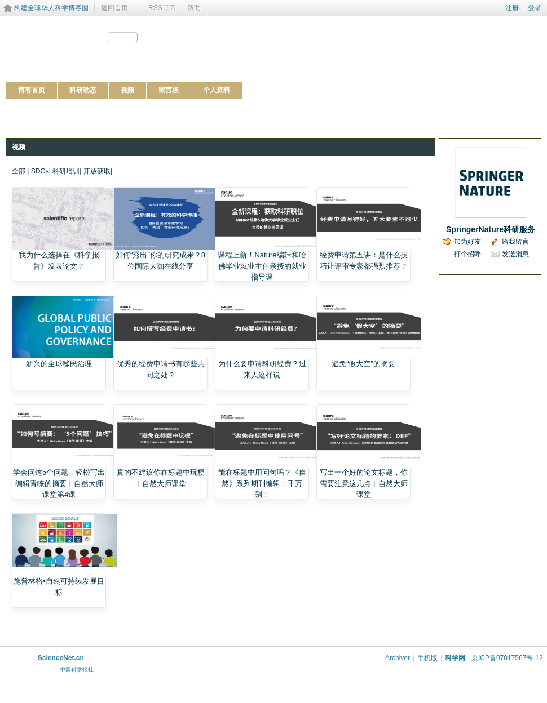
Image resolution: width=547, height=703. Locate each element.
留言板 (168, 90)
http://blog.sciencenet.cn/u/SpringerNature (69, 50)
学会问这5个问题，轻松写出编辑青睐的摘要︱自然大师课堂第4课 (59, 483)
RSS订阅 (162, 8)
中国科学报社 (77, 669)
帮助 (194, 8)
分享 (127, 37)
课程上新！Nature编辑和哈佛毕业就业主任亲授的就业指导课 (262, 266)
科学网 (455, 658)
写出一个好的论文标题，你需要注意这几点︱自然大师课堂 (364, 483)
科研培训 (66, 171)
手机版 (427, 658)
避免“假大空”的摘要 (363, 363)
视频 (127, 90)
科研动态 (82, 90)
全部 (18, 171)
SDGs (40, 171)
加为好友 (467, 242)
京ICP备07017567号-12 (507, 658)
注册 (512, 8)
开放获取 (97, 171)
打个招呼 (467, 254)
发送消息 (515, 254)
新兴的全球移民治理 (59, 363)
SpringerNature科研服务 (490, 229)
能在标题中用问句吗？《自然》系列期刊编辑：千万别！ (262, 483)
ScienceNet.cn (61, 658)
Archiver (397, 658)
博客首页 (31, 90)
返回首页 (114, 8)
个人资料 (216, 90)
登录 (534, 8)
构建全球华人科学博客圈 (51, 8)
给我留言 (515, 242)
